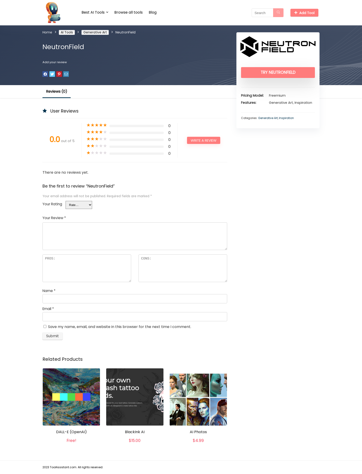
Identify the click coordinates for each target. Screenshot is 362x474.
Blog (153, 12)
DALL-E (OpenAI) (71, 432)
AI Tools (67, 32)
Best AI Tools (93, 12)
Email (48, 308)
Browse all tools (128, 12)
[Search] (278, 12)
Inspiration (286, 118)
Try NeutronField (278, 72)
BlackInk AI (135, 432)
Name (48, 290)
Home (47, 32)
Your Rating (52, 204)
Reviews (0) (56, 91)
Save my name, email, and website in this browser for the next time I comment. (119, 326)
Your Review (54, 217)
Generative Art (95, 32)
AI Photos (198, 432)
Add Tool (304, 12)
